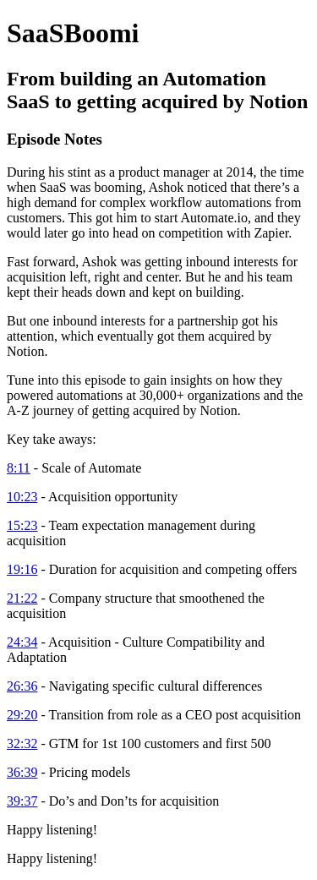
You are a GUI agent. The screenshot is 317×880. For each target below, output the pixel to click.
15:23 (22, 525)
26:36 (22, 686)
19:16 (22, 569)
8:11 (18, 468)
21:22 (22, 598)
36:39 (22, 772)
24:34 (22, 642)
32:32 (22, 743)
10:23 (22, 496)
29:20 (22, 715)
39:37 (22, 801)
